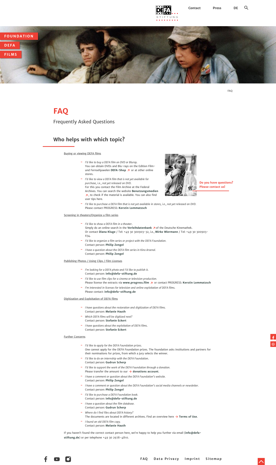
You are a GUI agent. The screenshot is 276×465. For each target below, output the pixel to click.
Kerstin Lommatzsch (133, 208)
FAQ (144, 459)
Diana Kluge (107, 231)
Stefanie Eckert (116, 320)
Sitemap (214, 459)
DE (236, 8)
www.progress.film (138, 282)
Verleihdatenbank (141, 227)
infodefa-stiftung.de (121, 273)
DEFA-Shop (120, 170)
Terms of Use (186, 416)
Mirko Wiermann (166, 231)
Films (10, 54)
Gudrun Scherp (116, 362)
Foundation (19, 36)
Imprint (192, 459)
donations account (143, 371)
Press (217, 8)
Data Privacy (166, 459)
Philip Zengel (115, 244)
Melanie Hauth (116, 311)
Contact (194, 8)
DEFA (9, 45)
